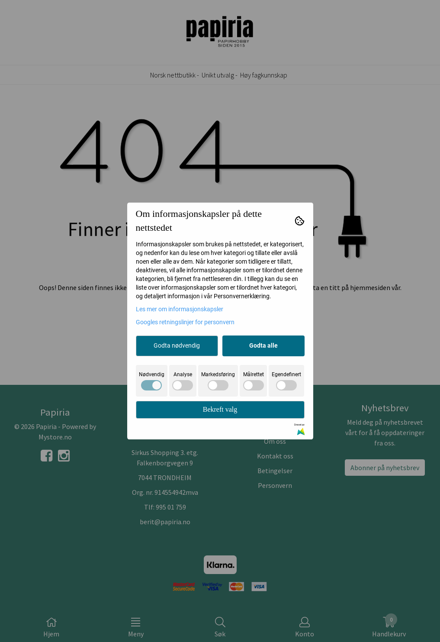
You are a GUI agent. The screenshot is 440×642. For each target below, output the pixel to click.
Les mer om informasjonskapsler (179, 309)
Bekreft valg (220, 409)
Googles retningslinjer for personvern (185, 322)
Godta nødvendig (177, 345)
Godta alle (263, 345)
